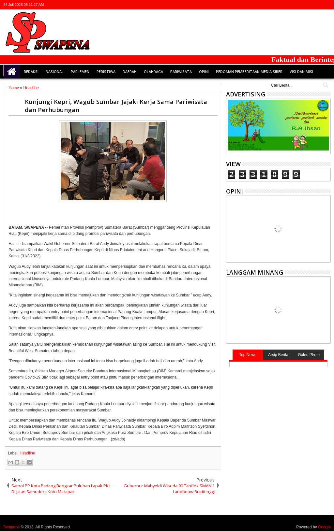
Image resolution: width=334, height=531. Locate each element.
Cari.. (325, 85)
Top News (247, 354)
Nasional (55, 71)
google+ (309, 4)
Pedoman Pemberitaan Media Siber (249, 71)
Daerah (130, 71)
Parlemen (80, 71)
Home (12, 72)
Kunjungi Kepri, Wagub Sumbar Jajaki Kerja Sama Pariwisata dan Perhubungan (116, 105)
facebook (301, 4)
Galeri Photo (309, 354)
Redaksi (31, 71)
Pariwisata (181, 71)
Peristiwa (106, 71)
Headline (27, 453)
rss (318, 4)
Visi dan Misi (301, 71)
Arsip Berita (278, 354)
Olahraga (153, 71)
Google (324, 527)
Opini (204, 71)
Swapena (11, 527)
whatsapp (326, 4)
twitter (292, 4)
